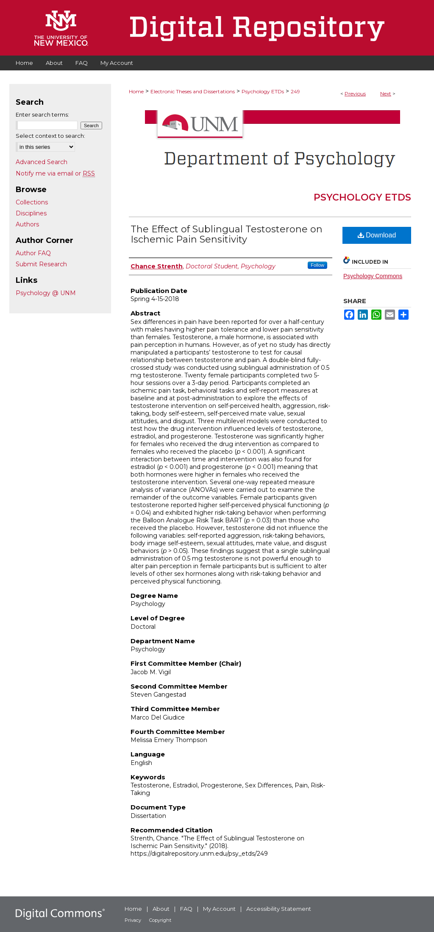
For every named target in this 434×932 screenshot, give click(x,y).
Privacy (133, 920)
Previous (355, 93)
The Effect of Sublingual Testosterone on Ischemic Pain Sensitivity (227, 234)
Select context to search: (50, 135)
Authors (27, 224)
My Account (219, 908)
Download (377, 235)
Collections (32, 202)
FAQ (186, 908)
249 (295, 91)
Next (385, 93)
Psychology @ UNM (46, 293)
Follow (317, 265)
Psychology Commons (372, 276)
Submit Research (41, 264)
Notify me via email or (55, 173)
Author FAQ (33, 253)
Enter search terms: (42, 114)
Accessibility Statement (278, 908)
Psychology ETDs (263, 91)
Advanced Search (41, 162)
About (161, 908)
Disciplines (31, 213)
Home (136, 91)
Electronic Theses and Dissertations (192, 91)
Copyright (160, 920)
